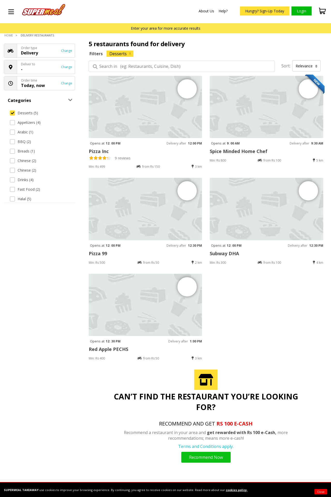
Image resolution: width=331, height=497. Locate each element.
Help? (223, 11)
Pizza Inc (99, 151)
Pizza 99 (98, 253)
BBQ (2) (20, 141)
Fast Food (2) (25, 189)
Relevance (307, 65)
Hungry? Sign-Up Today (264, 11)
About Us (206, 11)
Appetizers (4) (25, 122)
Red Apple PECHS (108, 349)
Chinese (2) (23, 160)
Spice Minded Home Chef (238, 151)
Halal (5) (20, 198)
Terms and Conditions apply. (206, 446)
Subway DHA (224, 253)
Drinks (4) (22, 179)
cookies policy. (236, 490)
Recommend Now (206, 457)
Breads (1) (22, 151)
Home (8, 35)
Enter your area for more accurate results (165, 28)
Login (301, 11)
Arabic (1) (21, 132)
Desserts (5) (24, 112)
